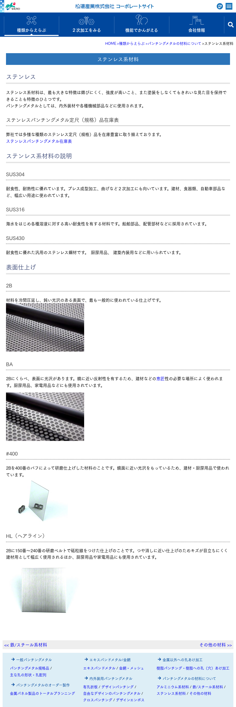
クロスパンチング (97, 700)
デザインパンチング (117, 687)
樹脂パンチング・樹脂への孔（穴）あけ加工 (193, 668)
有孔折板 (90, 687)
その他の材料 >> (215, 644)
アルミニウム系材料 (173, 687)
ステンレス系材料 (171, 693)
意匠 (160, 378)
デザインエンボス (130, 700)
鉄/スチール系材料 (207, 687)
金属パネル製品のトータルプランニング (42, 693)
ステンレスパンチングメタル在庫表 (39, 141)
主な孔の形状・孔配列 (28, 675)
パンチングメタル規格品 (29, 668)
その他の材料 (200, 693)
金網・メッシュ (131, 668)
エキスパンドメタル (99, 668)
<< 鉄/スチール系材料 (25, 644)
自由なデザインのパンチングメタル (111, 693)
